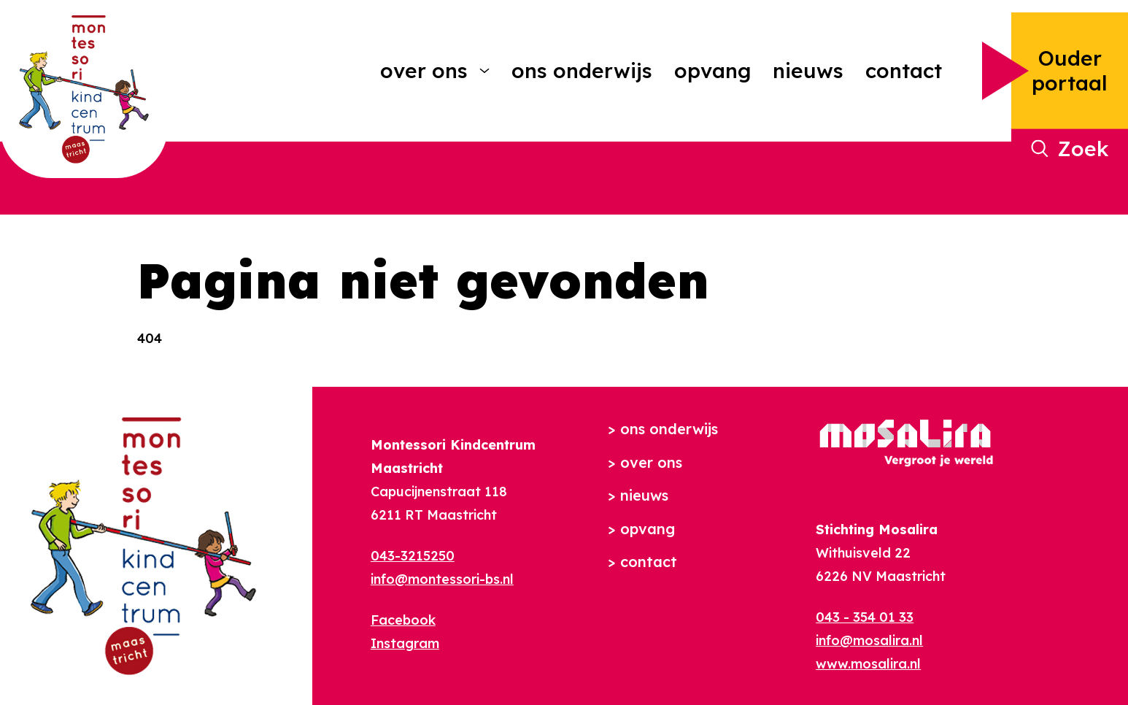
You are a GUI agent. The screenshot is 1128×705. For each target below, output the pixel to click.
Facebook (403, 620)
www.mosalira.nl (868, 663)
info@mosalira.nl (869, 640)
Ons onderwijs (581, 70)
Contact (903, 70)
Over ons (424, 70)
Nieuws (808, 70)
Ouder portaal (1070, 70)
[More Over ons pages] (484, 71)
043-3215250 (413, 555)
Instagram (405, 643)
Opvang (712, 70)
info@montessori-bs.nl (442, 579)
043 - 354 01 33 (864, 617)
